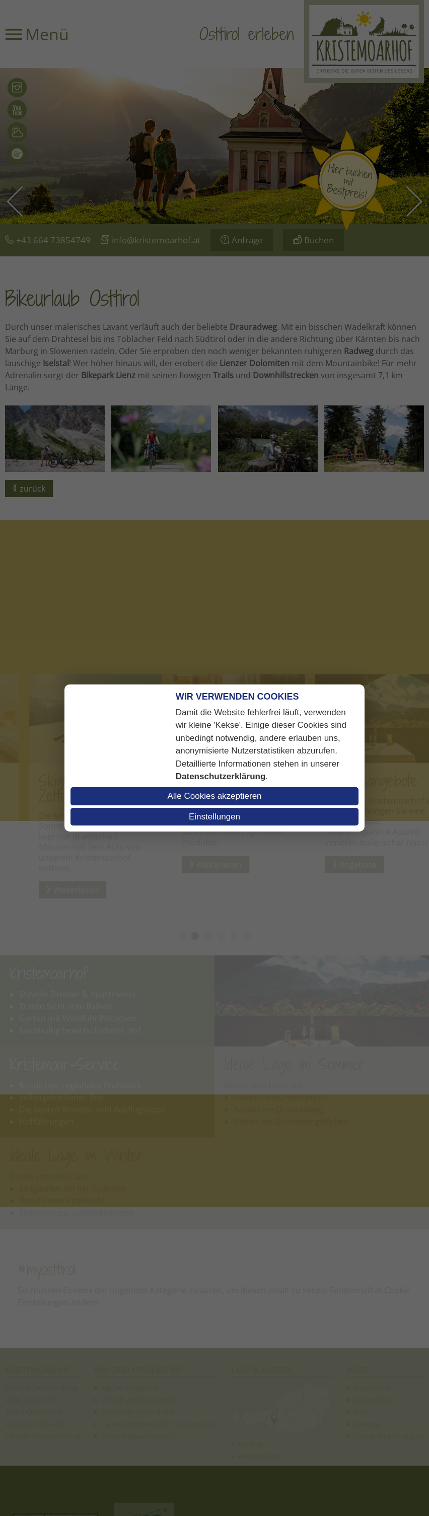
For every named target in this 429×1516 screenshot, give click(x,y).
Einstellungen (214, 816)
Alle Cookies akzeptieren (214, 796)
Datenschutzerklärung (221, 776)
